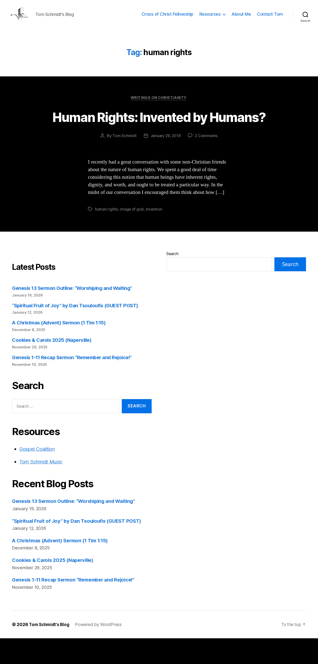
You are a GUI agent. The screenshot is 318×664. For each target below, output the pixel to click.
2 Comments (206, 161)
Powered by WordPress (100, 650)
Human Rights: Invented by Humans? (159, 133)
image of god (132, 234)
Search (172, 279)
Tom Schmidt (124, 161)
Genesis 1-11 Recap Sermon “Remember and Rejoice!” (76, 383)
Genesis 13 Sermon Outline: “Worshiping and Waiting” (76, 314)
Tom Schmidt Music (42, 487)
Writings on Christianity (159, 105)
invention (154, 234)
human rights (106, 234)
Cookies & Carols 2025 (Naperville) (54, 366)
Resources (210, 17)
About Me (241, 17)
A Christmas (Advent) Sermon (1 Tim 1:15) (62, 348)
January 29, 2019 (165, 161)
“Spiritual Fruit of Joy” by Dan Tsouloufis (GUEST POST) (79, 331)
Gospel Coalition (38, 475)
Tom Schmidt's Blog (50, 650)
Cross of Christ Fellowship (167, 17)
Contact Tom (270, 17)
